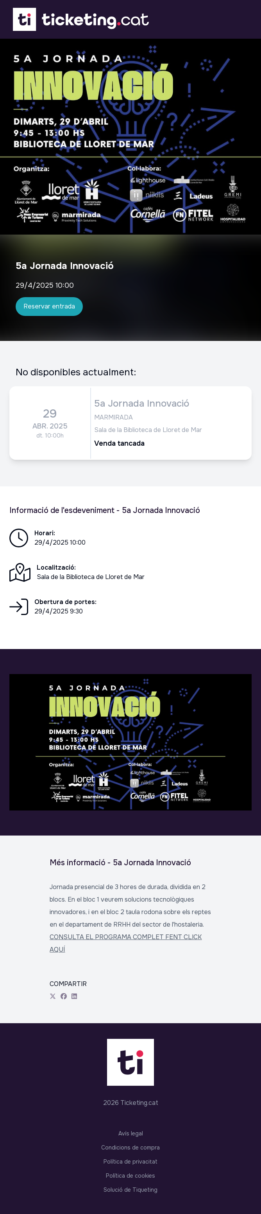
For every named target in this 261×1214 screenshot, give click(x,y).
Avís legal (130, 1133)
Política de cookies (130, 1175)
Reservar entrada (49, 306)
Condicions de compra (130, 1147)
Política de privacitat (130, 1161)
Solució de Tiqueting (130, 1189)
